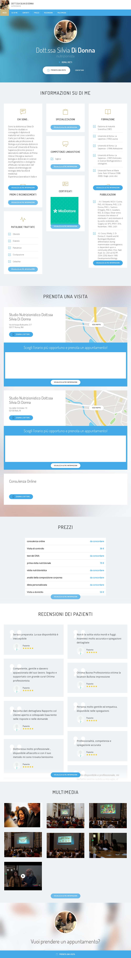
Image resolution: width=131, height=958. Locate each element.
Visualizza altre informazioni (23, 188)
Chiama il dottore (21, 334)
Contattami (79, 70)
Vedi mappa (96, 324)
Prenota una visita (65, 954)
